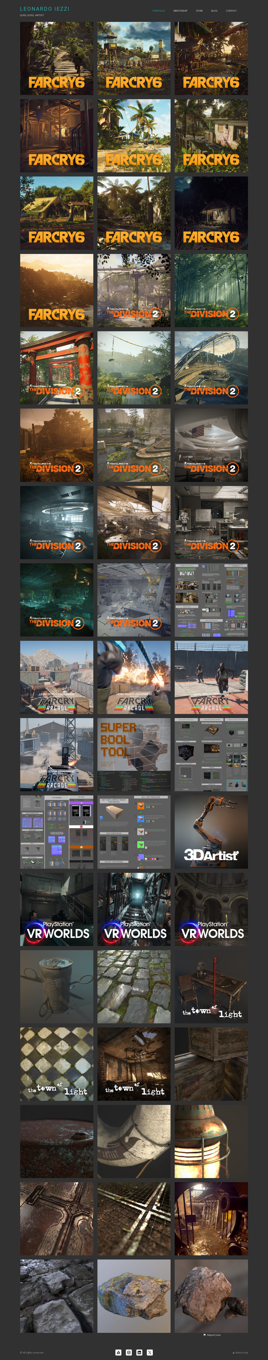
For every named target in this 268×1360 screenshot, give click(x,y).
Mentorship (180, 10)
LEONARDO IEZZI (45, 9)
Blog (214, 10)
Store (199, 10)
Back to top (240, 1352)
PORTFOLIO (159, 10)
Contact (231, 10)
